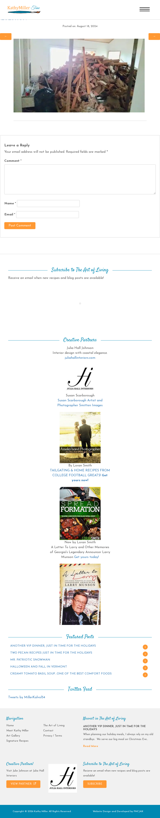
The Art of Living (54, 725)
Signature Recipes (17, 741)
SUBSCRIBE (94, 784)
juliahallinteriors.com (80, 358)
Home (10, 725)
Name (10, 203)
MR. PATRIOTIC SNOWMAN (30, 659)
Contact (48, 730)
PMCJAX (138, 811)
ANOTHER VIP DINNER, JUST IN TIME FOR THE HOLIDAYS (53, 645)
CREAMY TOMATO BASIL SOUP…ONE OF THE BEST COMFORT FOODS (61, 673)
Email (9, 214)
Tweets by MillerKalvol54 (26, 697)
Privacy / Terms (52, 735)
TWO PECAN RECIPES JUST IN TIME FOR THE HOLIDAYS (51, 652)
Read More (90, 746)
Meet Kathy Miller (17, 730)
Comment (13, 161)
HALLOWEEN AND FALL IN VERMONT (38, 666)
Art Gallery (13, 735)
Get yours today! (86, 557)
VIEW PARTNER (23, 783)
